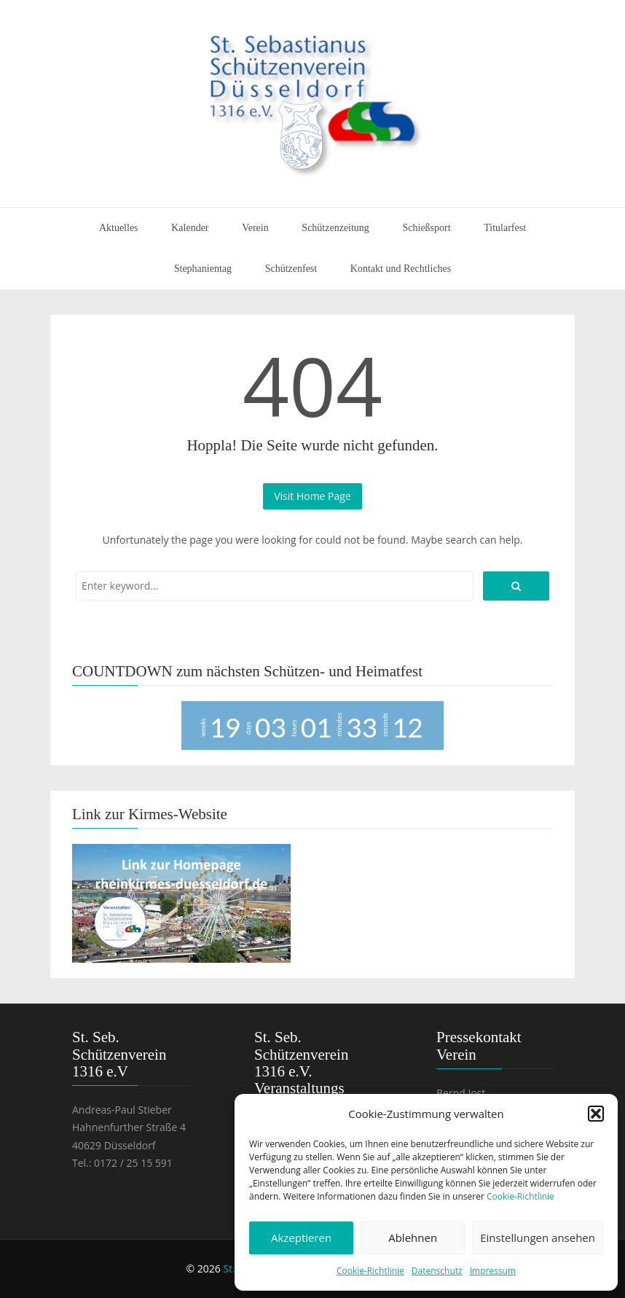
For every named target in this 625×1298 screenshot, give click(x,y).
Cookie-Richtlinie (520, 1196)
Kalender (189, 227)
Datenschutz (437, 1270)
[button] (596, 1113)
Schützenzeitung (335, 227)
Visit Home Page (312, 496)
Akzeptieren (301, 1237)
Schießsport (427, 227)
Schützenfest (291, 268)
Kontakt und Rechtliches (400, 268)
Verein (255, 227)
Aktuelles (118, 227)
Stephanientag (203, 268)
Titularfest (505, 227)
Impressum (493, 1270)
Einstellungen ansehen (537, 1237)
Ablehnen (412, 1237)
